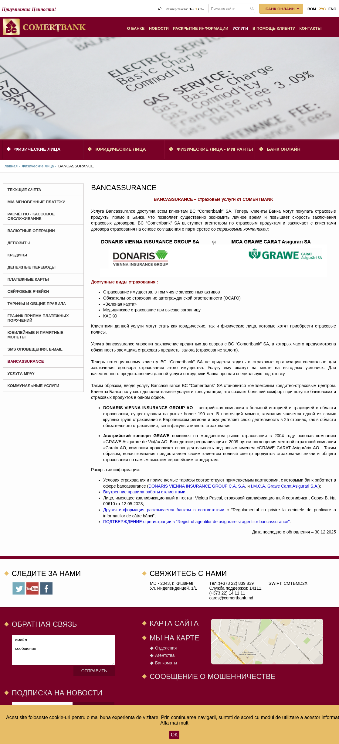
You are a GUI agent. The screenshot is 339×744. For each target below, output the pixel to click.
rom (311, 9)
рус (322, 9)
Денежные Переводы (32, 267)
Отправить (94, 670)
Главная (10, 166)
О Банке (135, 28)
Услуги (240, 28)
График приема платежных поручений (38, 318)
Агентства (165, 655)
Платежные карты (28, 279)
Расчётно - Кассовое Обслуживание (31, 216)
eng (332, 9)
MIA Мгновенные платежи (37, 202)
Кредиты (17, 255)
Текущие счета (24, 189)
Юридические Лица (120, 149)
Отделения (166, 648)
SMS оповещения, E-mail (35, 349)
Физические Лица (37, 149)
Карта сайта (174, 623)
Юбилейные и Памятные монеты (35, 334)
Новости (159, 28)
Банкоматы (166, 662)
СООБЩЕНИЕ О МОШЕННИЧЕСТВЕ (213, 676)
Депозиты (19, 243)
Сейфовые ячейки (28, 291)
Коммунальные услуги (33, 385)
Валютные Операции (31, 230)
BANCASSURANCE (26, 361)
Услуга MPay (21, 373)
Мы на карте (174, 638)
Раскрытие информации (200, 28)
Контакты (311, 28)
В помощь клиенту (274, 28)
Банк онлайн (283, 149)
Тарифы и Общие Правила (37, 303)
